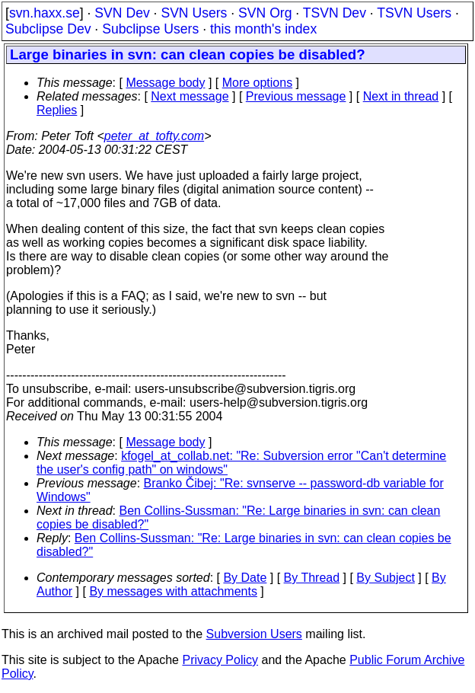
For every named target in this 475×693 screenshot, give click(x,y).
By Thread (312, 577)
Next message (189, 96)
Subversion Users (254, 634)
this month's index (263, 29)
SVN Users (194, 13)
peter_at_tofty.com (154, 135)
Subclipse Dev (48, 29)
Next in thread (401, 96)
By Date (244, 577)
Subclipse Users (150, 29)
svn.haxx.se (44, 13)
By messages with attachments (173, 591)
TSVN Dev (334, 13)
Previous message (296, 96)
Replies (57, 110)
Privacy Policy (220, 659)
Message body (165, 82)
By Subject (385, 577)
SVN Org (265, 13)
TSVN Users (414, 13)
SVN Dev (121, 13)
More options (257, 82)
